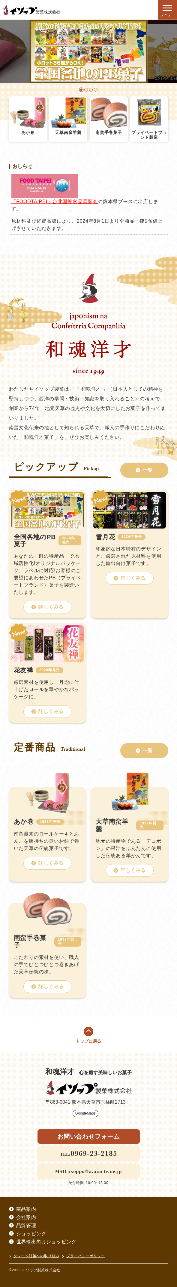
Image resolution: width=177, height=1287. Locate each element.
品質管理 (22, 1225)
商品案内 (22, 1209)
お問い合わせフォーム (88, 1136)
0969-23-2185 (93, 1153)
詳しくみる (47, 606)
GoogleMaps (85, 1113)
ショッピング (27, 1233)
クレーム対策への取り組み (34, 1256)
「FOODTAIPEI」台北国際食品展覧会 (54, 201)
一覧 (144, 470)
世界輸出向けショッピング (43, 1241)
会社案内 (22, 1217)
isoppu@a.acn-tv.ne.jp (95, 1171)
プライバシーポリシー (83, 1256)
